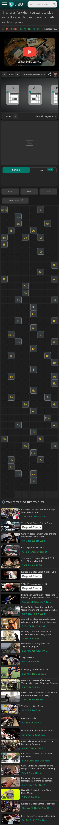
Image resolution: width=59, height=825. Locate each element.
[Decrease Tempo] (4, 74)
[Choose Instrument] (15, 116)
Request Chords (31, 527)
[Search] (54, 4)
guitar (8, 116)
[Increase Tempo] (17, 74)
